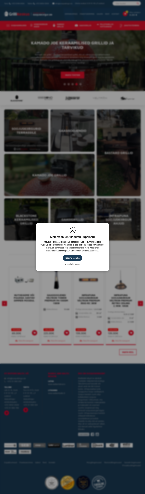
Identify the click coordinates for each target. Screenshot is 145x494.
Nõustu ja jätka (73, 258)
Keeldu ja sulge (72, 264)
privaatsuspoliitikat (90, 251)
